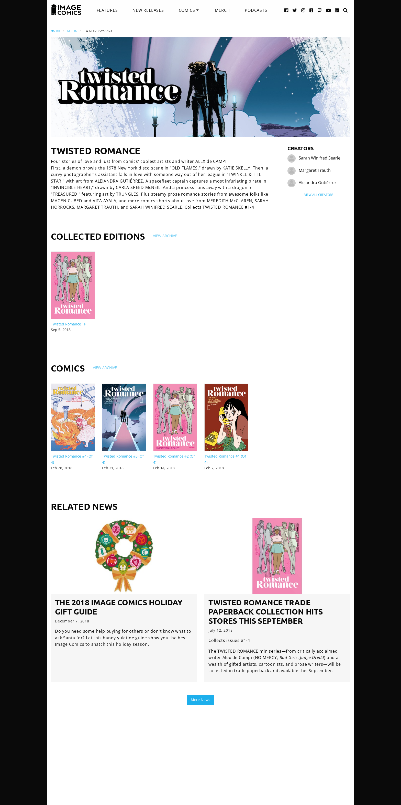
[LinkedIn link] (337, 10)
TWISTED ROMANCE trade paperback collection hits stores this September (265, 612)
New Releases (148, 10)
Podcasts (256, 10)
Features (107, 10)
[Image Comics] (66, 9)
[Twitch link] (320, 10)
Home (55, 31)
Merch (222, 10)
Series (72, 31)
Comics (187, 10)
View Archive (165, 235)
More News (200, 699)
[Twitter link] (294, 10)
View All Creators (318, 195)
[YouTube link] (328, 10)
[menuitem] (107, 10)
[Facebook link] (286, 10)
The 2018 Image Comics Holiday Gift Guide (119, 607)
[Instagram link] (303, 10)
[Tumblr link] (311, 10)
